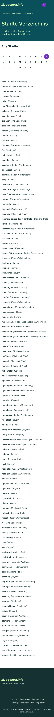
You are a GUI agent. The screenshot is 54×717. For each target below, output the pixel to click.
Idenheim (5, 121)
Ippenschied (7, 483)
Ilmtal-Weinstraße (9, 277)
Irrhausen (5, 527)
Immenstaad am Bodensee (13, 322)
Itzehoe (4, 635)
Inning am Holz (8, 434)
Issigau (4, 611)
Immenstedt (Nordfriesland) (14, 331)
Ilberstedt (5, 209)
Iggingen (5, 175)
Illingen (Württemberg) (11, 253)
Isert (3, 572)
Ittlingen (5, 630)
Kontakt (15, 699)
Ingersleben (6, 410)
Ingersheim (6, 405)
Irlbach (4, 503)
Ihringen (5, 199)
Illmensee (5, 258)
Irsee (3, 542)
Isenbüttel (6, 557)
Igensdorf (5, 160)
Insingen (5, 454)
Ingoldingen (6, 415)
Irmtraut (5, 513)
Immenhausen (8, 312)
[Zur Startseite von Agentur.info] (12, 4)
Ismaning (5, 576)
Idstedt (4, 130)
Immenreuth (7, 317)
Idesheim (5, 126)
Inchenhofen (7, 371)
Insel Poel (5, 444)
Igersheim (6, 165)
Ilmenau (5, 268)
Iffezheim (5, 145)
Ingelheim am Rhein (10, 390)
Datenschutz (25, 699)
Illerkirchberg (7, 228)
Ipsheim (5, 493)
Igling (4, 179)
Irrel (3, 523)
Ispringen (5, 586)
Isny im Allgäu (7, 581)
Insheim (5, 449)
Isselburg (5, 596)
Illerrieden (6, 233)
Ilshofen (5, 297)
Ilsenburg (5, 287)
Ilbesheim (5, 214)
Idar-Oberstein (8, 106)
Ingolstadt (6, 420)
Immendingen (7, 307)
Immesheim (6, 351)
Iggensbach (6, 170)
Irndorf (4, 518)
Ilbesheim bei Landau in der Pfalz (16, 219)
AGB (32, 703)
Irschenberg (7, 537)
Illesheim (5, 243)
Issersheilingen (8, 606)
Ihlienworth (6, 184)
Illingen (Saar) (7, 248)
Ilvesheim (5, 302)
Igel (3, 155)
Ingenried (5, 400)
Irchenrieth (6, 498)
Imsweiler (5, 366)
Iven (3, 650)
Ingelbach (6, 380)
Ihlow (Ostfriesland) (10, 194)
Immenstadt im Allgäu (11, 326)
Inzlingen (5, 474)
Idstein (4, 135)
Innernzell (6, 425)
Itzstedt (5, 645)
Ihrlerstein (6, 204)
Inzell (3, 464)
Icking (4, 101)
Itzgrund (5, 640)
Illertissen (5, 238)
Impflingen (6, 356)
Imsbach (5, 361)
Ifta (2, 150)
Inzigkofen (6, 469)
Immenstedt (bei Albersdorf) (14, 336)
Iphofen (5, 478)
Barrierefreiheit (38, 699)
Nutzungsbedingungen (20, 703)
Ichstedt (5, 96)
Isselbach (5, 591)
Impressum (40, 703)
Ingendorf (6, 395)
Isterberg (5, 621)
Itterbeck (5, 625)
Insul (3, 459)
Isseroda (5, 601)
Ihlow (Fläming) (8, 189)
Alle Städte (16, 13)
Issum (4, 616)
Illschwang (6, 263)
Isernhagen (6, 567)
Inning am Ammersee (11, 429)
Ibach (4, 81)
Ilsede (4, 282)
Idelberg (5, 111)
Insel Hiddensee (8, 439)
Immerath (5, 341)
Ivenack (5, 655)
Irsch (3, 532)
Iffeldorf (5, 140)
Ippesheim (6, 488)
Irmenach (5, 508)
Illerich (4, 224)
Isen (3, 547)
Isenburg (5, 552)
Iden (3, 116)
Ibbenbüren (6, 86)
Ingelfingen (6, 385)
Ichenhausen (7, 91)
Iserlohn (5, 562)
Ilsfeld (4, 292)
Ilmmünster (6, 273)
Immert (4, 346)
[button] (44, 5)
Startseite (5, 13)
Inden (4, 375)
